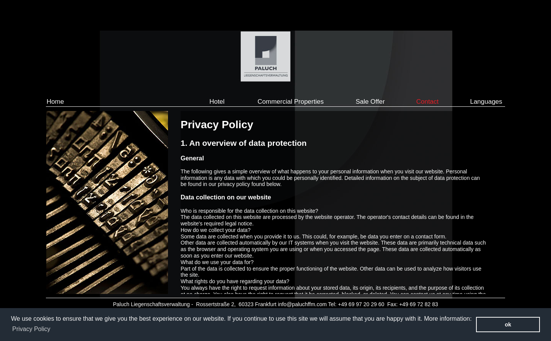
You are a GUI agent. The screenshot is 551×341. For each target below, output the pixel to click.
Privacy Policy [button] (31, 329)
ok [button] (508, 324)
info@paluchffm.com (302, 304)
